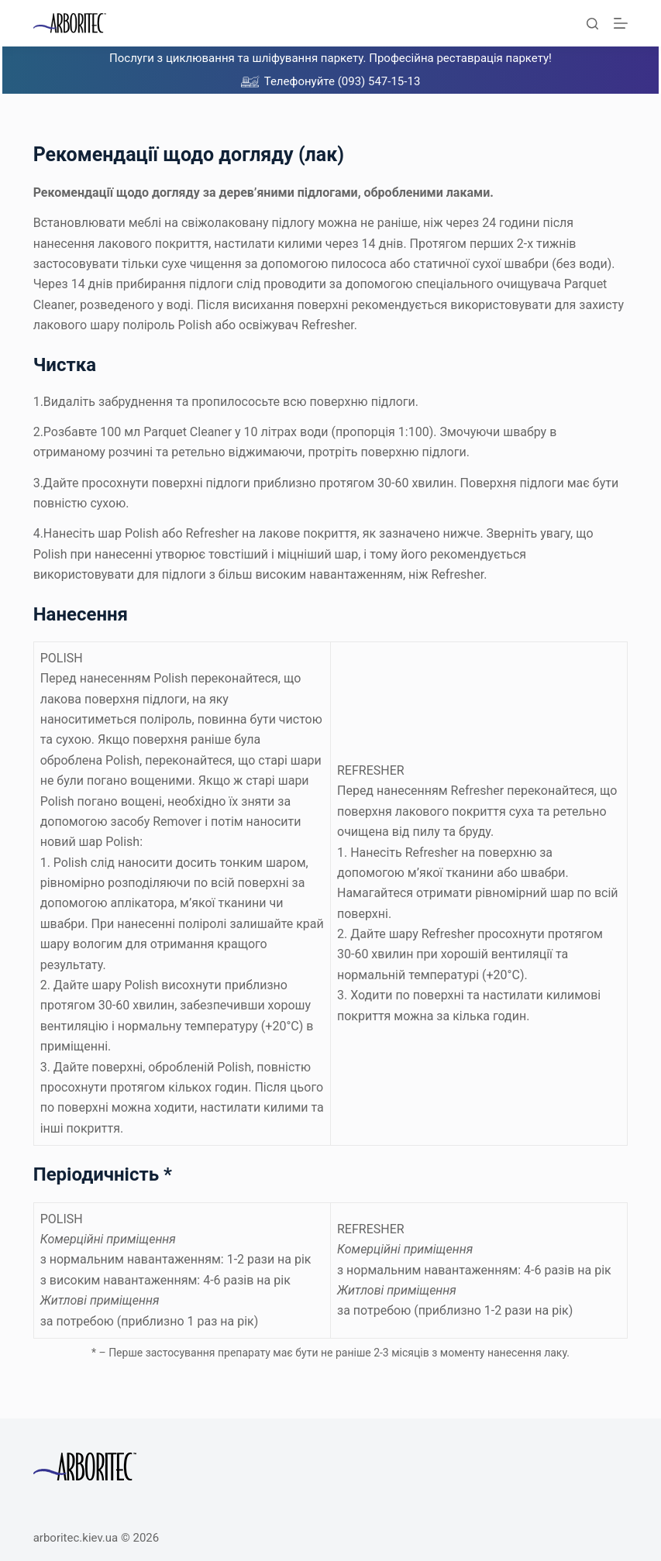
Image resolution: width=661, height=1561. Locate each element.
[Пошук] (592, 23)
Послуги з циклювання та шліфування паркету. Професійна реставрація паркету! (330, 58)
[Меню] (621, 23)
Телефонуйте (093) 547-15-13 (342, 81)
